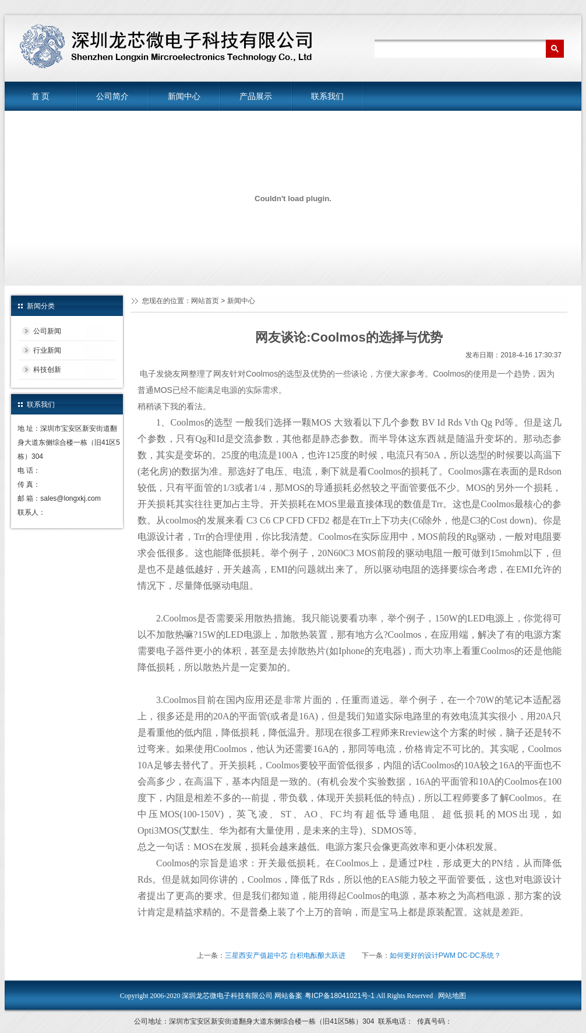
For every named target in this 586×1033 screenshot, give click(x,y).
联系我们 (327, 96)
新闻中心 (184, 96)
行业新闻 (47, 350)
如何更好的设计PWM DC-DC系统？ (445, 955)
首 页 (40, 96)
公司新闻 (47, 331)
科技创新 (47, 370)
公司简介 (112, 96)
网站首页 (205, 301)
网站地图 (452, 996)
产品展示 (255, 96)
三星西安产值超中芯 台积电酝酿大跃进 (285, 955)
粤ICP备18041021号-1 (338, 996)
